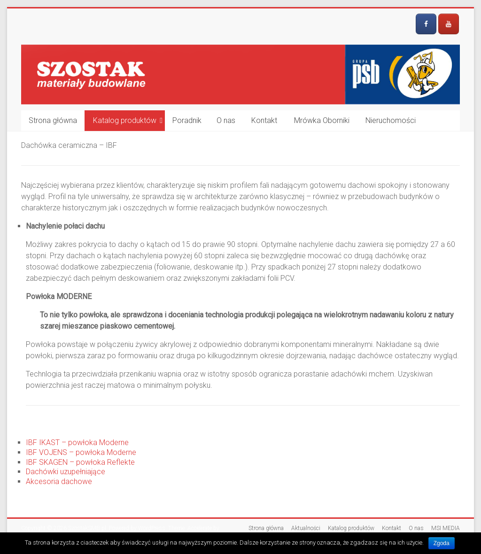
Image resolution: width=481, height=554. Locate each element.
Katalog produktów (124, 120)
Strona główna (53, 120)
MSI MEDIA (445, 528)
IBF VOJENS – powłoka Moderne (81, 452)
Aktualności (305, 528)
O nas (226, 120)
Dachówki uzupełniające (65, 471)
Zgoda (442, 543)
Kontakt (264, 120)
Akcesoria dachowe (59, 481)
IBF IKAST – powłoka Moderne (77, 442)
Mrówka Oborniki (321, 120)
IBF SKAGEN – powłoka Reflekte (80, 462)
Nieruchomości (390, 120)
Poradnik (187, 120)
